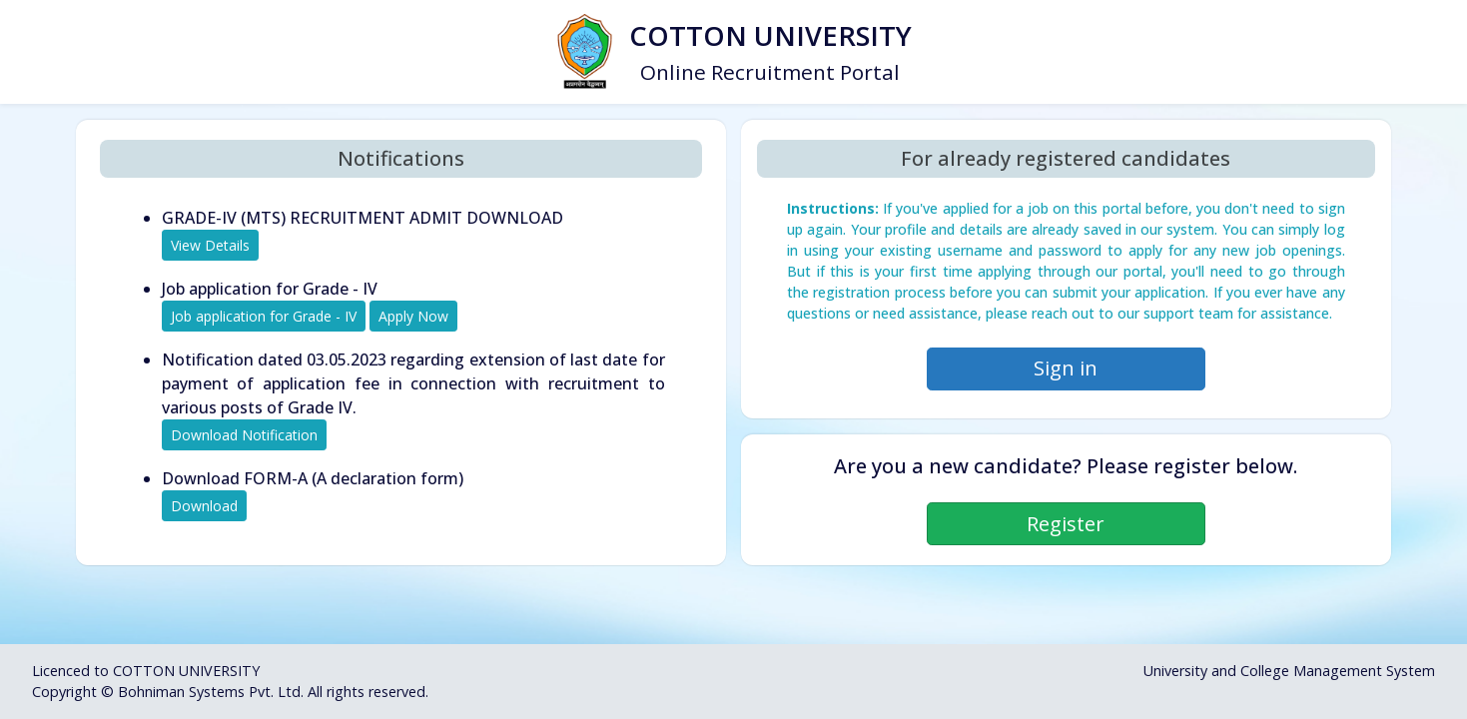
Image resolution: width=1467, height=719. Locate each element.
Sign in (1066, 368)
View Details (210, 245)
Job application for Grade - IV (264, 316)
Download (204, 505)
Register (1065, 523)
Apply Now (413, 316)
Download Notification (244, 434)
